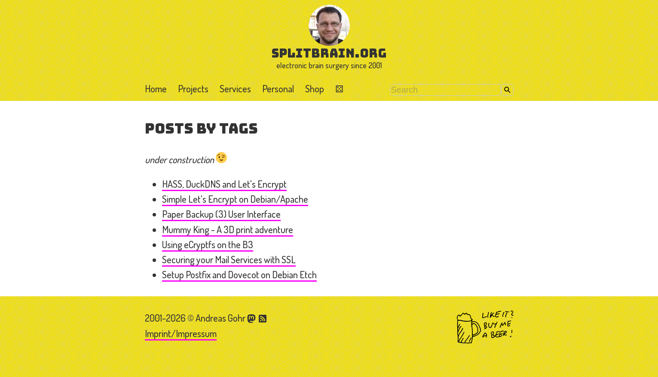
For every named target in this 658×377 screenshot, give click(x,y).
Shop (314, 88)
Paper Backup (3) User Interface (221, 214)
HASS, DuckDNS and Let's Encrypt (224, 184)
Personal (278, 88)
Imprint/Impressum (181, 333)
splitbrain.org (329, 53)
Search (507, 90)
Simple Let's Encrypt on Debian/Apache (235, 199)
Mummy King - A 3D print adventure (227, 229)
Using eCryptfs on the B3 (207, 244)
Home (156, 88)
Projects (193, 88)
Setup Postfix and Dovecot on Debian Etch (239, 274)
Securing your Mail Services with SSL (229, 259)
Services (235, 88)
